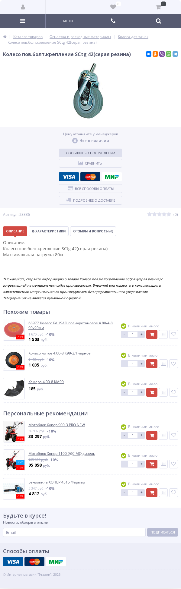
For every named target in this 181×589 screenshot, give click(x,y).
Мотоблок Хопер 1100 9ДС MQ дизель (61, 453)
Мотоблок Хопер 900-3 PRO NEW (56, 425)
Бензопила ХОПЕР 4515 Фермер (56, 482)
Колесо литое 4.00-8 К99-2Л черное (59, 353)
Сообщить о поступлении (90, 153)
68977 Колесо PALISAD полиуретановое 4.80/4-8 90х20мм (70, 325)
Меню (68, 21)
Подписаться (162, 532)
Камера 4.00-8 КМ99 (46, 382)
